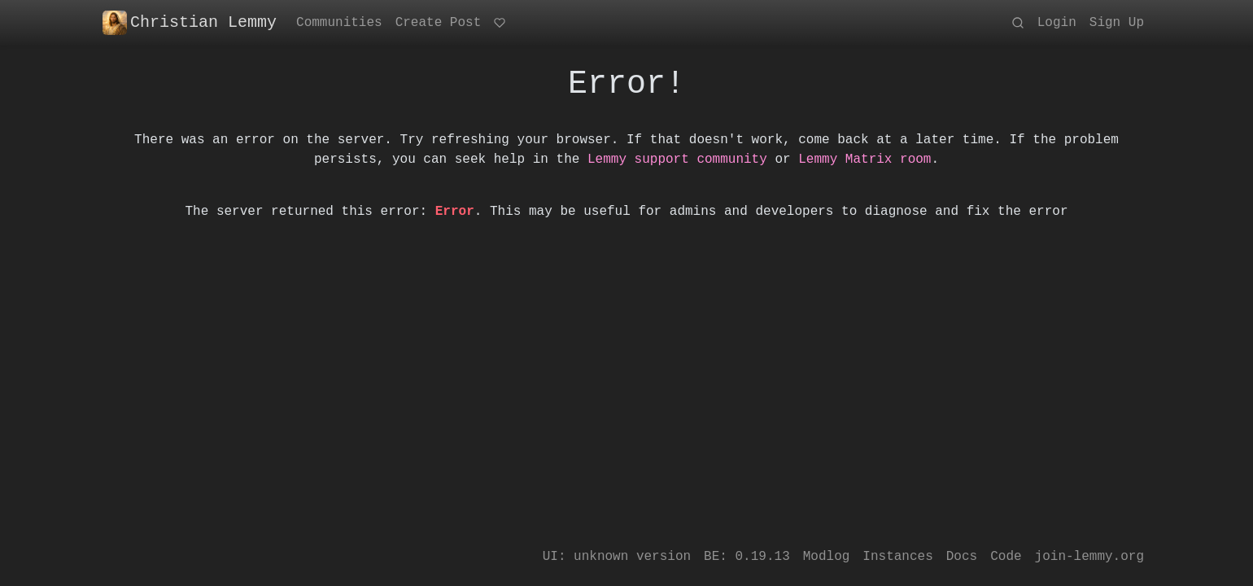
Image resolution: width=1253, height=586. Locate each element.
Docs (961, 557)
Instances (897, 557)
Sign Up (1116, 23)
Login (1056, 23)
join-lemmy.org (1089, 557)
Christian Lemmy (190, 23)
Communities (339, 23)
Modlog (826, 557)
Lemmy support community (677, 159)
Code (1005, 557)
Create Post (438, 23)
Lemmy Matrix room (864, 159)
